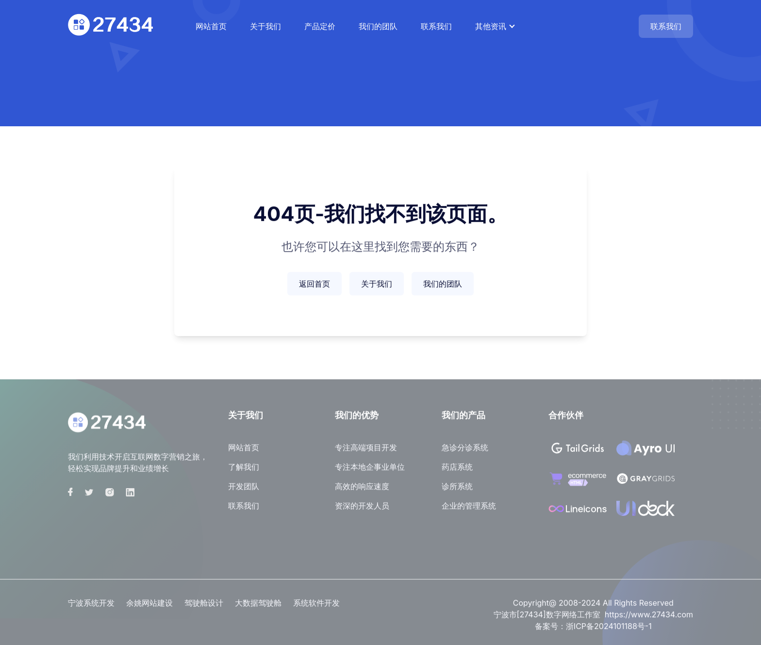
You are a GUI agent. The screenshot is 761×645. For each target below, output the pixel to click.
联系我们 (436, 26)
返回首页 (314, 285)
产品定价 (319, 26)
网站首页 (211, 26)
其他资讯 (490, 26)
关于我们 (265, 26)
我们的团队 (378, 26)
